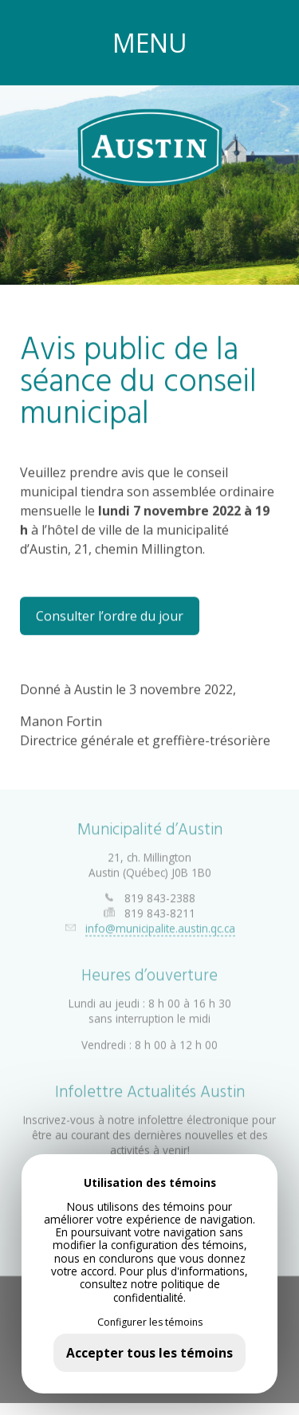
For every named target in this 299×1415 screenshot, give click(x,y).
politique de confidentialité (166, 1290)
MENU (149, 43)
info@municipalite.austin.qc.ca (160, 924)
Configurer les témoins (150, 1322)
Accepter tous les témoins (149, 1353)
